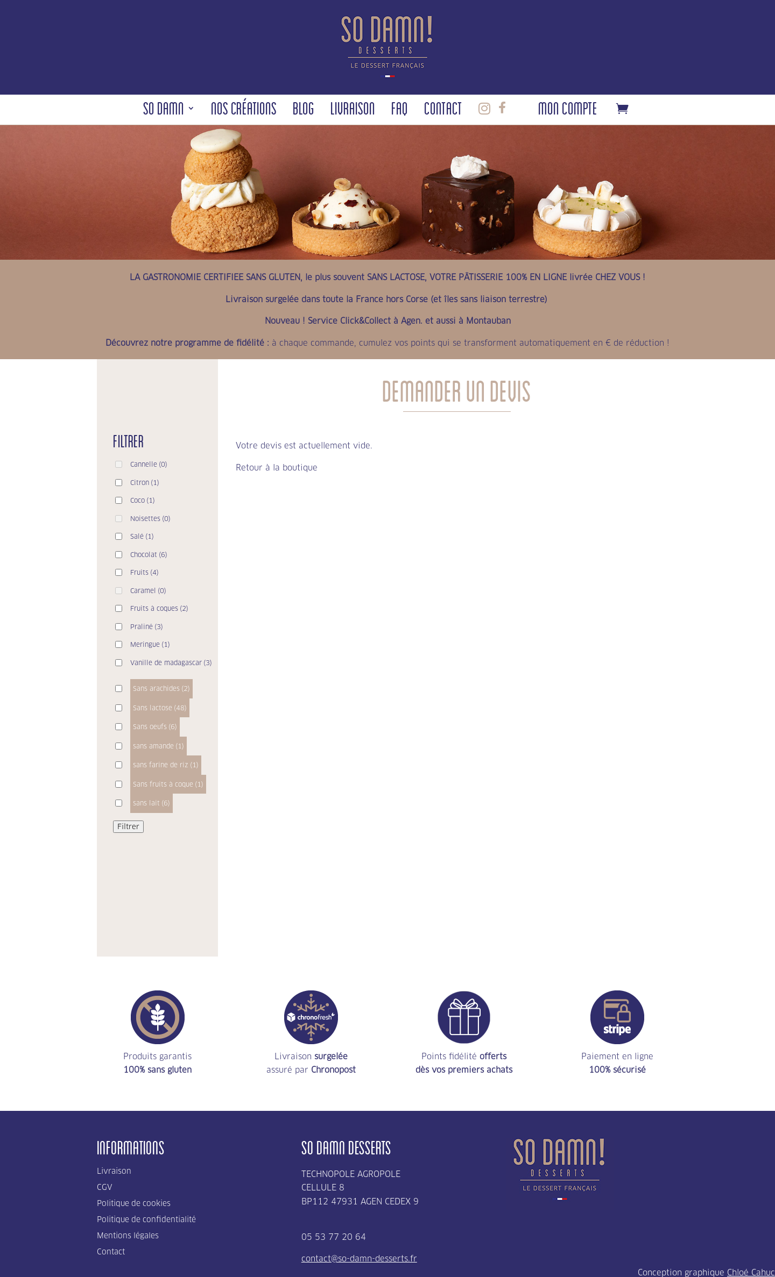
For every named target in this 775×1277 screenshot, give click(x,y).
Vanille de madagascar (171, 663)
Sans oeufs (155, 727)
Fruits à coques (159, 608)
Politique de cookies (134, 1204)
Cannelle (148, 464)
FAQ (399, 110)
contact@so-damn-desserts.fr (359, 1258)
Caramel (148, 591)
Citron (144, 483)
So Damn (163, 110)
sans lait (151, 803)
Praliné (146, 627)
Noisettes (150, 519)
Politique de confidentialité (146, 1220)
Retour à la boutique (277, 467)
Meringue (150, 644)
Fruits (144, 572)
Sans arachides (161, 688)
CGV (104, 1187)
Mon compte (567, 110)
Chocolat (148, 555)
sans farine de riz (166, 765)
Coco (142, 500)
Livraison (352, 110)
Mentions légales (128, 1236)
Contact (443, 110)
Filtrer (128, 826)
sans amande (158, 746)
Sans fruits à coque (168, 784)
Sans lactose (160, 708)
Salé (142, 536)
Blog (303, 110)
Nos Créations (244, 110)
